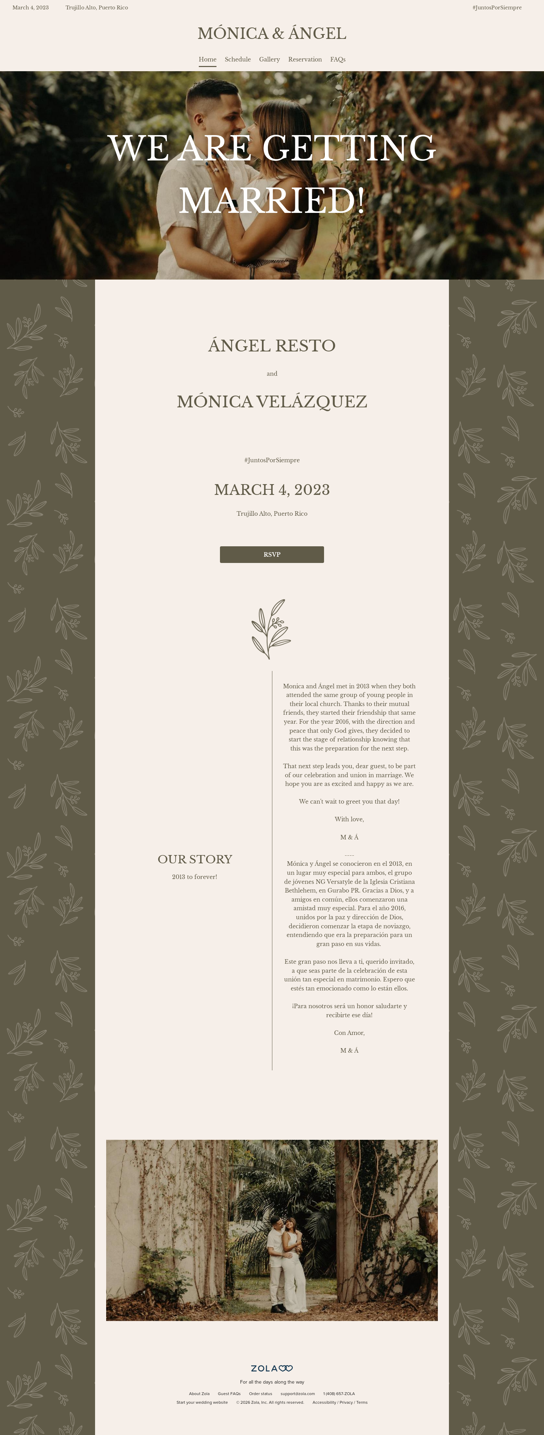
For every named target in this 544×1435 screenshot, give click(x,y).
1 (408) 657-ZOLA (339, 1394)
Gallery (269, 59)
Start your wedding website (202, 1403)
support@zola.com (298, 1394)
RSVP (272, 554)
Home (207, 59)
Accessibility (324, 1403)
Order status (260, 1394)
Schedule (238, 59)
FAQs (338, 59)
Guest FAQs (229, 1394)
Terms (362, 1403)
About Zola (199, 1394)
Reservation (305, 59)
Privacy (346, 1403)
